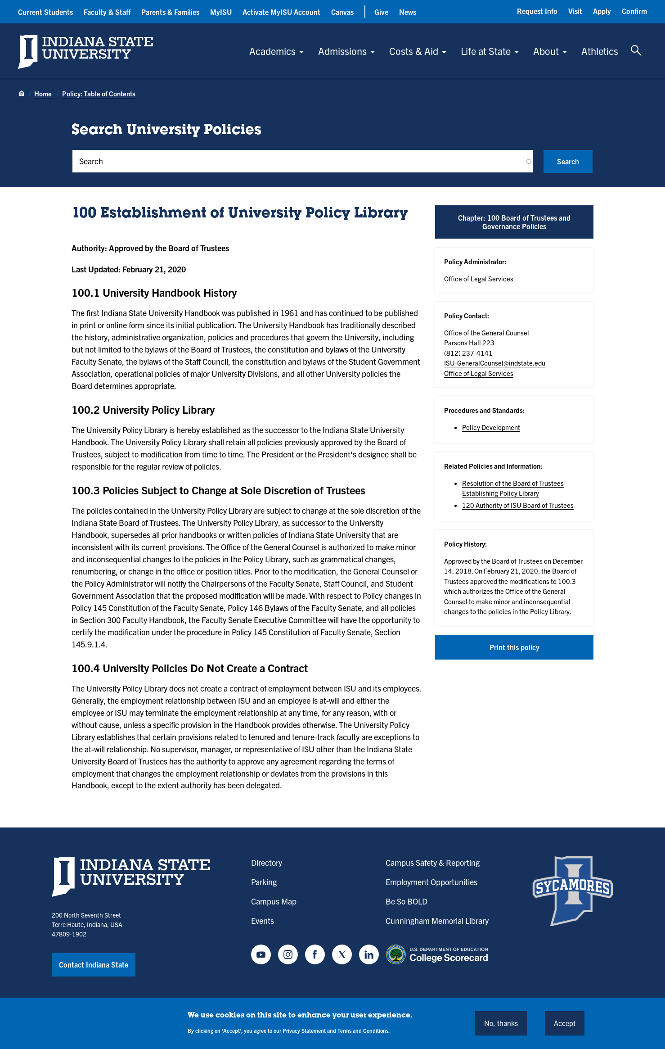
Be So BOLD (406, 901)
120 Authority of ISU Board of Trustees (518, 505)
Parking (264, 882)
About (546, 51)
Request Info (537, 10)
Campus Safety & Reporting (433, 862)
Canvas (342, 11)
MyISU (221, 11)
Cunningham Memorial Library (437, 920)
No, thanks (501, 1022)
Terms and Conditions (362, 1030)
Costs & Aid (413, 51)
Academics (272, 51)
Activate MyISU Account (281, 11)
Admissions (342, 51)
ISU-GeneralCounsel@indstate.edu (494, 362)
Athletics (599, 51)
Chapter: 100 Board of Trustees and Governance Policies (514, 222)
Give (381, 11)
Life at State (486, 51)
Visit (575, 10)
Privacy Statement (304, 1030)
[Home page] (21, 94)
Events (262, 920)
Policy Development (491, 427)
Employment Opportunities (431, 882)
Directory (266, 862)
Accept (564, 1022)
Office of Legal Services (478, 278)
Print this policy (514, 646)
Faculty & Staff (107, 11)
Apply (602, 10)
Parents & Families (170, 11)
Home (43, 93)
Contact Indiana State (93, 964)
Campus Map (274, 901)
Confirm (634, 10)
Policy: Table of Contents (98, 93)
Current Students (45, 11)
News (407, 11)
